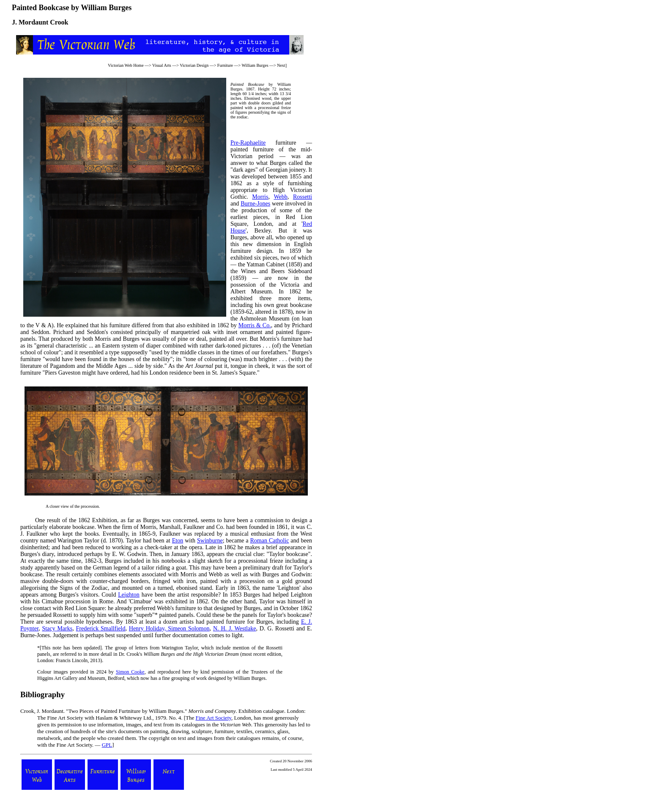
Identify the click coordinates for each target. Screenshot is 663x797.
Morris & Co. (254, 325)
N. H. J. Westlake (234, 628)
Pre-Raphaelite (248, 143)
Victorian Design (194, 65)
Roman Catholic (269, 540)
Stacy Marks (57, 628)
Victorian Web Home (126, 65)
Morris (260, 197)
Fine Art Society (213, 718)
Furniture (225, 65)
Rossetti (302, 197)
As (171, 366)
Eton (177, 540)
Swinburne (210, 540)
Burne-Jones (255, 203)
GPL (107, 745)
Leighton (129, 595)
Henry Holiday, (148, 628)
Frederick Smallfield (101, 628)
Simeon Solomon (188, 628)
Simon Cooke (130, 672)
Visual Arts (161, 65)
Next (281, 65)
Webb (280, 197)
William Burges (255, 65)
